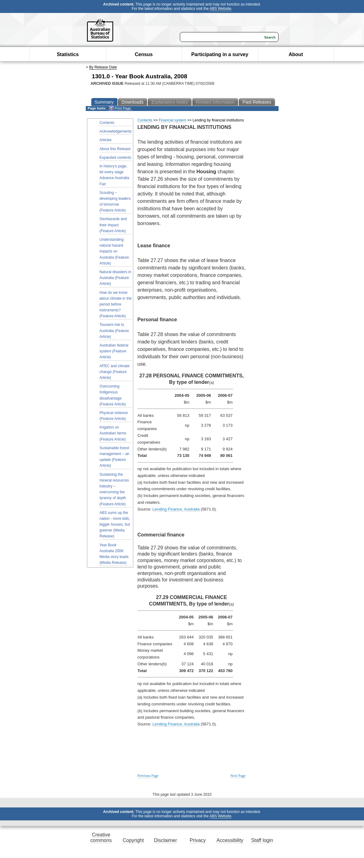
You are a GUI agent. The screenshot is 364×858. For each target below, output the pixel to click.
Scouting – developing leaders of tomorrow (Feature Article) (115, 202)
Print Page (120, 108)
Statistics (68, 54)
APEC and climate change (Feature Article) (115, 372)
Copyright (133, 840)
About (296, 54)
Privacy (198, 840)
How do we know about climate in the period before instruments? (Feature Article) (116, 304)
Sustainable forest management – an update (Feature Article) (115, 457)
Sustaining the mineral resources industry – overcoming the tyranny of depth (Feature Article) (114, 489)
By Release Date (103, 67)
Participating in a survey (219, 54)
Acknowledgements (116, 131)
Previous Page (148, 776)
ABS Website (220, 8)
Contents (107, 123)
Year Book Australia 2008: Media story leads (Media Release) (114, 554)
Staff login (262, 840)
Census (144, 54)
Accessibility (230, 840)
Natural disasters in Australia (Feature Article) (115, 278)
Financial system (172, 120)
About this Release (115, 149)
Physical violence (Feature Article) (114, 416)
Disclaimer (165, 840)
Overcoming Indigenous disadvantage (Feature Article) (113, 395)
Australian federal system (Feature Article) (114, 351)
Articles (106, 140)
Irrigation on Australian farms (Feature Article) (113, 433)
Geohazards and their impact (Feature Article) (113, 225)
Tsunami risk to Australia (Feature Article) (114, 330)
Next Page (238, 776)
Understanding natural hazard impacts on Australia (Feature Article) (114, 251)
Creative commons (101, 837)
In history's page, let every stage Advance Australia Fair (114, 175)
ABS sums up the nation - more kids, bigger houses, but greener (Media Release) (115, 525)
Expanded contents (115, 157)
